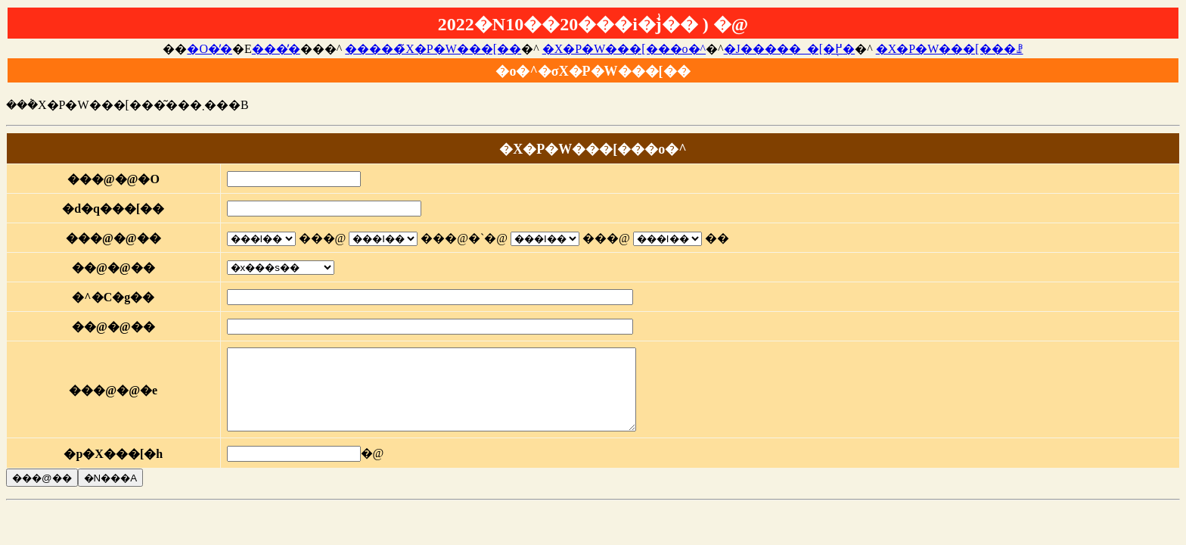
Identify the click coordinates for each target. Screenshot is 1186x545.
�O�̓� (209, 48)
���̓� (276, 48)
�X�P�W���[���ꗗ (949, 48)
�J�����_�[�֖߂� (789, 48)
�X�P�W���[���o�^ (624, 48)
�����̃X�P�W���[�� (433, 48)
